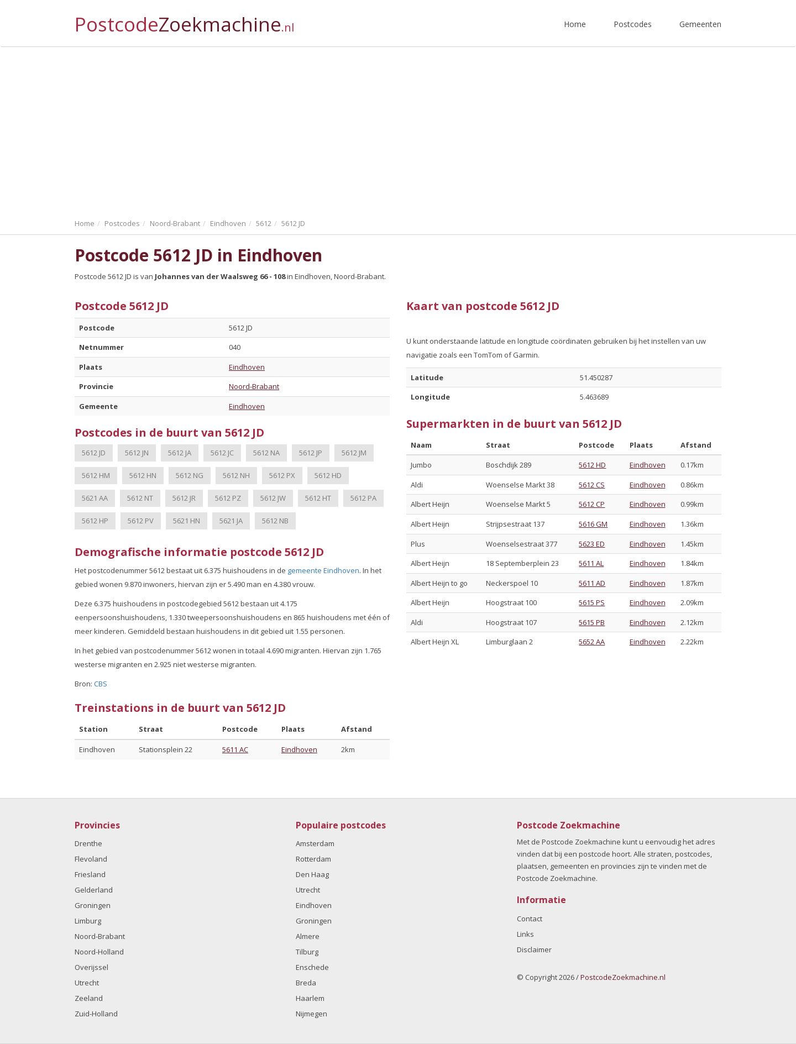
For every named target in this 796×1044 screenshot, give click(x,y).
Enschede (312, 967)
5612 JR (184, 498)
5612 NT (140, 498)
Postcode (184, 19)
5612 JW (273, 498)
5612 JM (354, 453)
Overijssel (91, 967)
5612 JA (179, 453)
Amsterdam (315, 843)
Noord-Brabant (254, 386)
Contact (529, 919)
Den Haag (312, 874)
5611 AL (591, 563)
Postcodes (633, 24)
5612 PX (282, 475)
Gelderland (94, 890)
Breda (306, 983)
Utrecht (87, 983)
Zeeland (89, 998)
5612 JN (137, 453)
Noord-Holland (99, 952)
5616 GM (593, 524)
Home (575, 24)
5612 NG (189, 475)
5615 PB (592, 622)
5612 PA (363, 498)
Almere (308, 936)
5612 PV (141, 521)
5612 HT (318, 498)
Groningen (93, 905)
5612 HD (328, 475)
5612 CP (592, 504)
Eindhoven (247, 367)
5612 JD (94, 453)
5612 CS (592, 485)
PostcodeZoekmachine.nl (623, 977)
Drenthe (88, 843)
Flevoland (91, 859)
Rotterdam (313, 859)
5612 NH (236, 475)
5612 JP (310, 453)
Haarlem (310, 998)
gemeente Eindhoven (323, 570)
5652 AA (592, 642)
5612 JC (222, 453)
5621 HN (186, 521)
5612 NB (275, 521)
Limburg (88, 921)
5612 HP (95, 521)
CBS (100, 684)
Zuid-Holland (96, 1014)
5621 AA (95, 498)
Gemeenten (700, 24)
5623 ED (592, 544)
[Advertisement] (398, 130)
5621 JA (231, 521)
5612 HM (96, 475)
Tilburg (307, 952)
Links (525, 934)
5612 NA (266, 453)
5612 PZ (228, 498)
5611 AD (592, 583)
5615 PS (592, 602)
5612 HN (142, 475)
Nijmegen (311, 1014)
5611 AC (235, 749)
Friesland (90, 874)
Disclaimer (534, 949)
